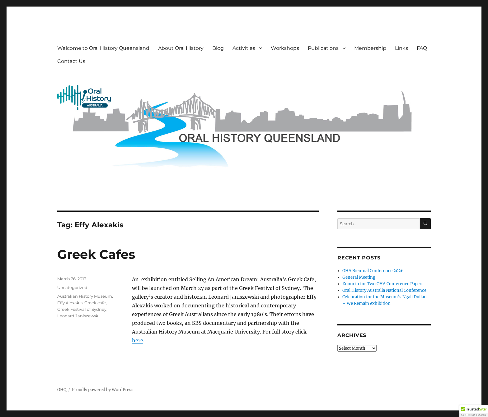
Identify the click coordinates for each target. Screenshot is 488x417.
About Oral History (181, 48)
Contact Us (71, 61)
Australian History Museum (84, 296)
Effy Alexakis (69, 302)
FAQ (422, 48)
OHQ (61, 389)
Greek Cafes (96, 254)
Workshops (285, 48)
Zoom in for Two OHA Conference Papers (383, 284)
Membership (370, 48)
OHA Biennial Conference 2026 (373, 270)
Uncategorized (72, 287)
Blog (218, 48)
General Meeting (358, 277)
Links (401, 48)
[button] (473, 411)
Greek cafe (95, 302)
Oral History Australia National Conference (384, 290)
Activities (243, 48)
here (137, 340)
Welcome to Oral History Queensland (103, 48)
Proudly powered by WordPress (103, 389)
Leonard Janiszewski (78, 315)
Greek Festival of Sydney (81, 309)
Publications (323, 48)
